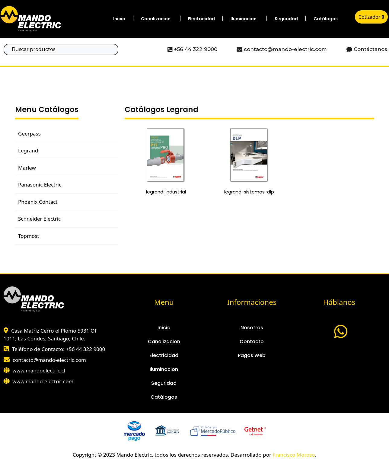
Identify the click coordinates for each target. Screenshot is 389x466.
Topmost (28, 235)
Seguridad (286, 19)
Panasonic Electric (39, 184)
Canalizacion (156, 19)
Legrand (28, 150)
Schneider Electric (39, 218)
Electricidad (201, 19)
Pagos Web (252, 355)
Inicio (119, 19)
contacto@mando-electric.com (49, 359)
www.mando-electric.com (42, 381)
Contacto (252, 341)
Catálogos (326, 19)
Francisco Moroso (294, 454)
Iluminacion (244, 19)
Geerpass (29, 133)
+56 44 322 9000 (85, 349)
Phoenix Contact (37, 201)
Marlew (27, 167)
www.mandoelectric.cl (38, 370)
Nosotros (252, 327)
